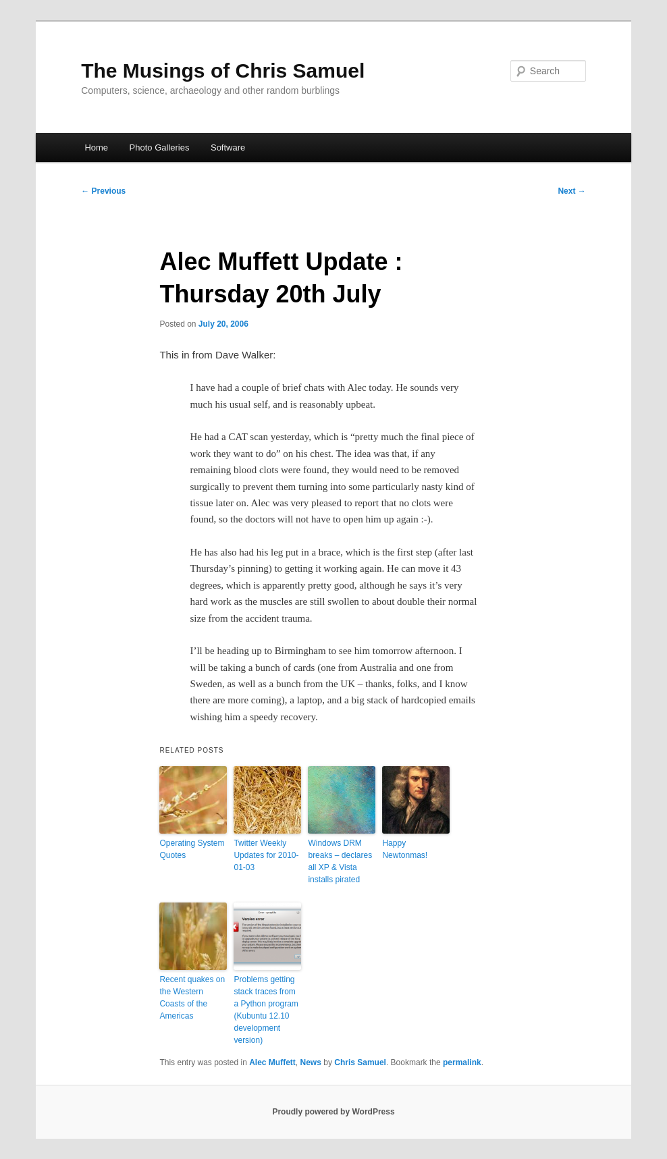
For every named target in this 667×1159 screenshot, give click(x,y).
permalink (462, 1062)
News (310, 1062)
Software (228, 147)
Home (96, 147)
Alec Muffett (272, 1062)
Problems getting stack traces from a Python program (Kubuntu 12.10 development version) (266, 1010)
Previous (103, 191)
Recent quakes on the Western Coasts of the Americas (192, 998)
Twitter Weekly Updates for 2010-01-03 (266, 855)
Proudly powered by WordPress (333, 1111)
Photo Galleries (160, 147)
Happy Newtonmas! (404, 849)
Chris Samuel (360, 1062)
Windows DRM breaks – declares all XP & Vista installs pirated (340, 861)
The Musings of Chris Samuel (223, 70)
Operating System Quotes (191, 849)
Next (571, 191)
